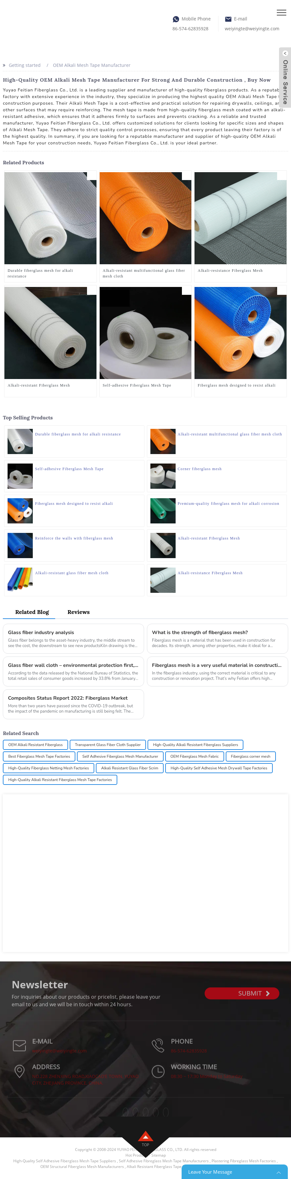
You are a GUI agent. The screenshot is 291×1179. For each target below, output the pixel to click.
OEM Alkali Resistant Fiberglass (35, 744)
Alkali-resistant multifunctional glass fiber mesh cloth (144, 273)
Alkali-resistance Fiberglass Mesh (230, 270)
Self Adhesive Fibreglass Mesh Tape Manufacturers (164, 1161)
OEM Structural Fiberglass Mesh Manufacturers (82, 1166)
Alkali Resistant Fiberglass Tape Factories (163, 1166)
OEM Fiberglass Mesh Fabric (195, 756)
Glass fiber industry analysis (41, 632)
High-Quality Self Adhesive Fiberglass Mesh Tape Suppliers (64, 1161)
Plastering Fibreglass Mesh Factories (244, 1161)
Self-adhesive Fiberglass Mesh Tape (137, 385)
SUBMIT (254, 1001)
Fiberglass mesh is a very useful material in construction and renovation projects (217, 665)
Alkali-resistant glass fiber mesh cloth (71, 573)
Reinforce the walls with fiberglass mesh (74, 538)
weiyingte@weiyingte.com (252, 29)
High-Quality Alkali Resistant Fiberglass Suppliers (195, 744)
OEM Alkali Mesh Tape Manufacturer (92, 65)
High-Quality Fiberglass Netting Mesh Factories (48, 768)
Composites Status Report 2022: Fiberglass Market (68, 698)
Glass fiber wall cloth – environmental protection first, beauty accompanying (73, 665)
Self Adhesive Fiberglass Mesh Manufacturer (120, 756)
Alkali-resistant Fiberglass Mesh (39, 385)
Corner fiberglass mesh (200, 469)
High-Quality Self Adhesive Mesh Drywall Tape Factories (219, 768)
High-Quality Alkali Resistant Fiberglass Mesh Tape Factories (60, 779)
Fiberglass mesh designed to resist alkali (237, 385)
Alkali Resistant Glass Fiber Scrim (129, 768)
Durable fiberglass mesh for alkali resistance (40, 273)
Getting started (25, 65)
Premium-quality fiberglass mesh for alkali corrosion (229, 503)
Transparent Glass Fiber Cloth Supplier (108, 744)
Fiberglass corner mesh (251, 756)
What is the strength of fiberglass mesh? (200, 632)
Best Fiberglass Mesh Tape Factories (39, 756)
